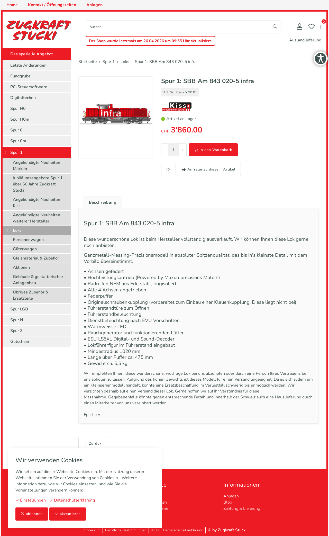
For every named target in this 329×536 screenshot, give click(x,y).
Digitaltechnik (23, 98)
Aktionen (21, 267)
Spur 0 (16, 130)
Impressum (91, 530)
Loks (17, 230)
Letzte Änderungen (28, 65)
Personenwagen (28, 240)
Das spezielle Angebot (31, 54)
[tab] (101, 201)
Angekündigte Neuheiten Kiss (36, 203)
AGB (155, 530)
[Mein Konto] (299, 27)
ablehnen (32, 514)
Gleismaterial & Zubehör (36, 258)
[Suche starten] (275, 26)
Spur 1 (16, 152)
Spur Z (16, 331)
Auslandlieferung (305, 40)
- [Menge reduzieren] (165, 149)
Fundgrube (20, 76)
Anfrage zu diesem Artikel (208, 169)
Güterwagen (25, 249)
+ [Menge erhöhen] (183, 149)
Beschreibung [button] (103, 203)
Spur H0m (19, 119)
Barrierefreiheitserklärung (183, 530)
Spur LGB (19, 309)
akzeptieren (68, 514)
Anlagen (231, 496)
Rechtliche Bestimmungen (126, 530)
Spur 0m (18, 141)
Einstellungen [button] (30, 500)
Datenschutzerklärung (72, 500)
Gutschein (19, 341)
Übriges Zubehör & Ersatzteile (30, 295)
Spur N (16, 320)
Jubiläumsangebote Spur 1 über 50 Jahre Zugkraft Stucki (38, 184)
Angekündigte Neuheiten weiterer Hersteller (36, 218)
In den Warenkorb (213, 150)
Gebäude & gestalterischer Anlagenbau (38, 280)
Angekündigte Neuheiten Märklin (36, 166)
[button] (321, 27)
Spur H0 (18, 108)
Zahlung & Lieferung (241, 508)
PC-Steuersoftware (28, 87)
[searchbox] (177, 26)
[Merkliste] (311, 27)
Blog (227, 502)
